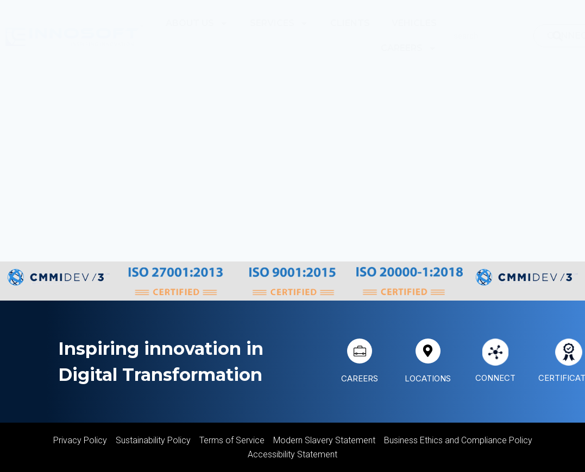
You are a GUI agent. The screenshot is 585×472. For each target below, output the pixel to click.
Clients (350, 23)
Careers (409, 48)
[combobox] (498, 36)
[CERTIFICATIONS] (568, 352)
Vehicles (414, 23)
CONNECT (496, 377)
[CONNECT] (495, 352)
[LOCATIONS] (428, 351)
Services (279, 23)
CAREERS (359, 378)
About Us (197, 23)
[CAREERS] (359, 351)
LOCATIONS (429, 378)
